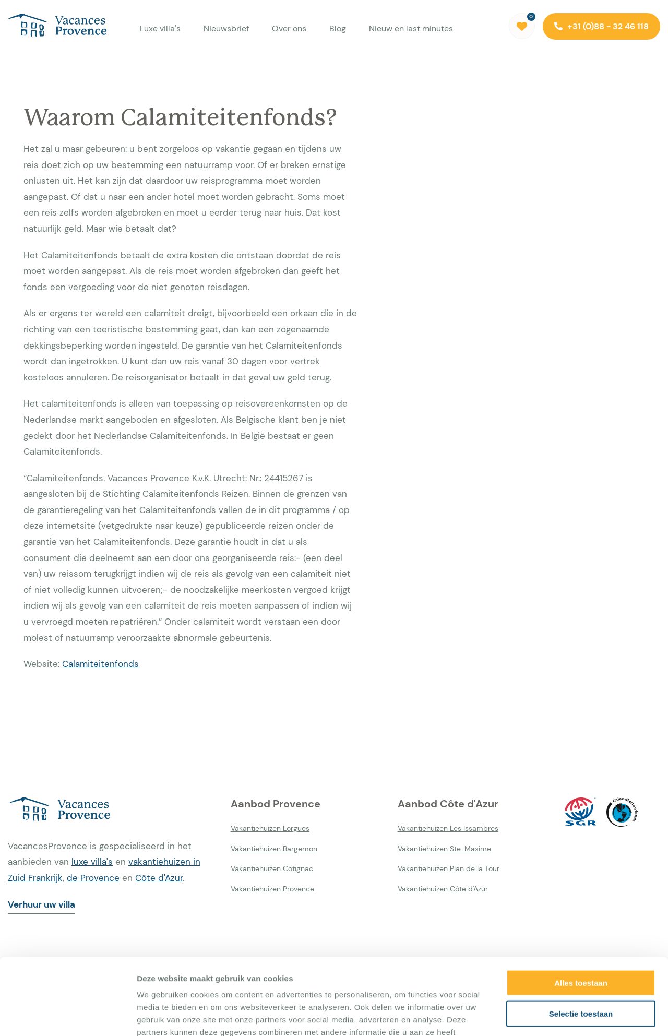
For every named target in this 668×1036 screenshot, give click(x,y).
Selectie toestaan (581, 941)
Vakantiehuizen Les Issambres (448, 828)
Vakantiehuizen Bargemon (274, 848)
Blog (337, 28)
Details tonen (564, 1015)
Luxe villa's (160, 28)
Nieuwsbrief (226, 28)
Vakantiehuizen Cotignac (272, 868)
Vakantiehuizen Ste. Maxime (444, 848)
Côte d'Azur (159, 878)
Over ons (289, 28)
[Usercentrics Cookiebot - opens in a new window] (67, 1015)
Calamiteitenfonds (100, 664)
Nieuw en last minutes (411, 28)
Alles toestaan (580, 911)
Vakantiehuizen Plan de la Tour (448, 868)
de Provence (93, 878)
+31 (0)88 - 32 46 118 (601, 26)
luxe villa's (92, 861)
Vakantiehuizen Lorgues (270, 828)
